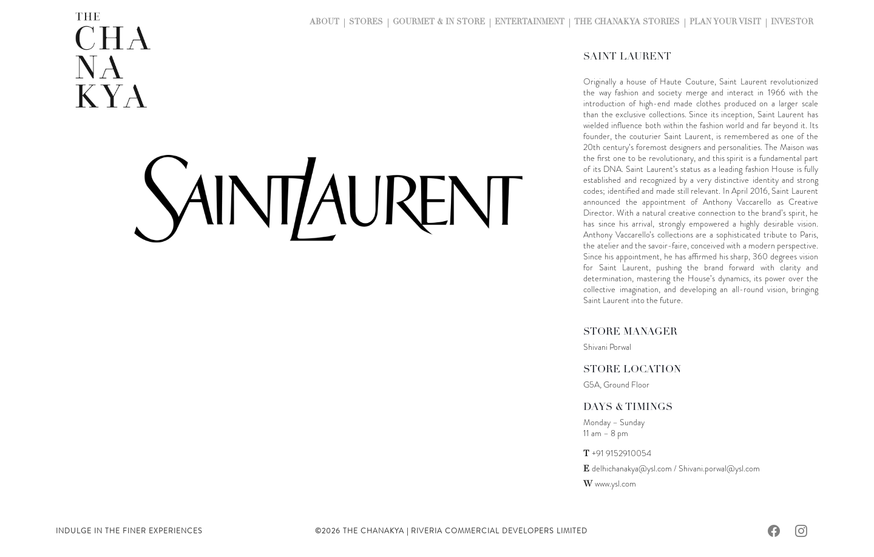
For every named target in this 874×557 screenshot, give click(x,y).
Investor (792, 23)
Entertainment (529, 23)
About (324, 23)
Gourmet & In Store (439, 23)
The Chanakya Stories (627, 23)
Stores (366, 23)
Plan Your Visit (725, 23)
